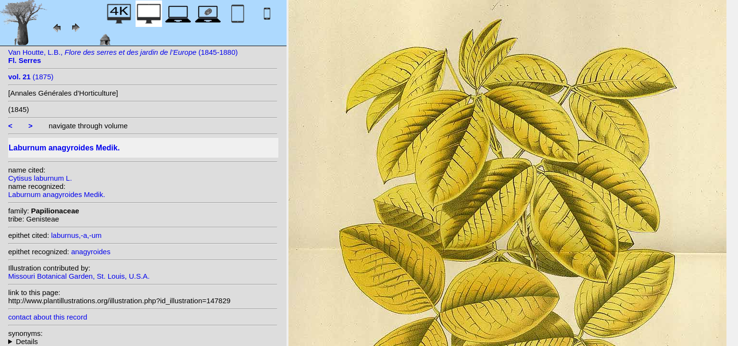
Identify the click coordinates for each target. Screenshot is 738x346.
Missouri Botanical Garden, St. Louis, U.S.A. (79, 276)
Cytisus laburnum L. (40, 178)
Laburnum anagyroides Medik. (56, 194)
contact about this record (47, 317)
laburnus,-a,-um (76, 235)
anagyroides (91, 251)
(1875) (30, 77)
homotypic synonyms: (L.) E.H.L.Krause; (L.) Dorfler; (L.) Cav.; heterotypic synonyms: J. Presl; (142, 341)
